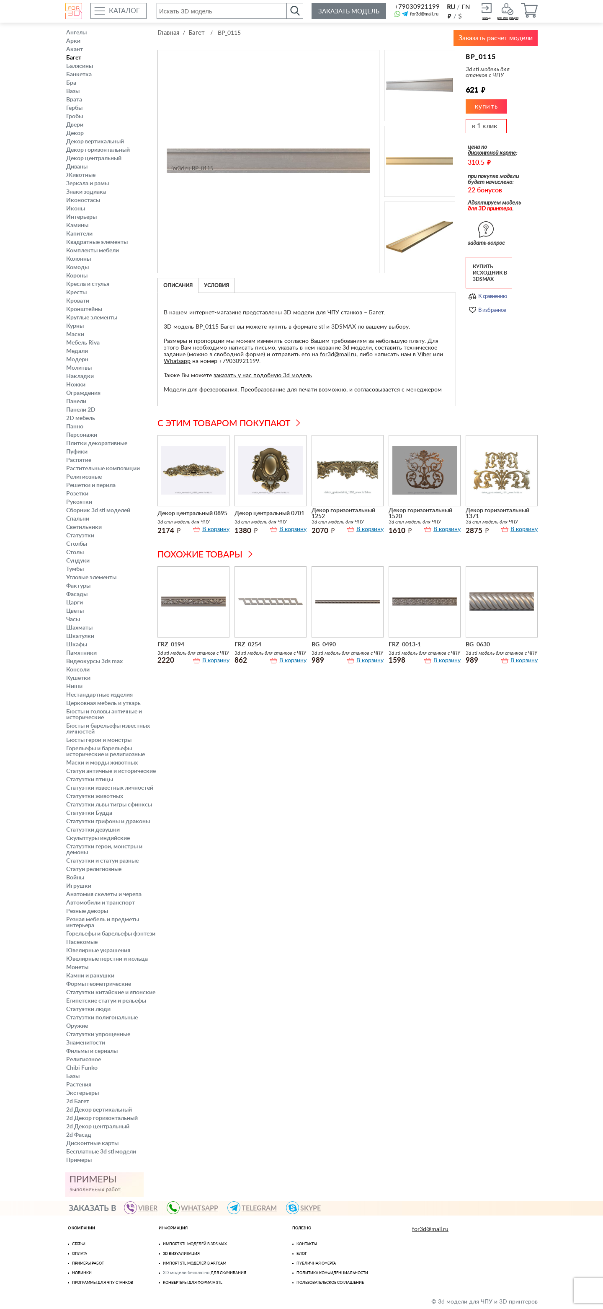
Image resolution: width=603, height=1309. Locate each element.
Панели (76, 401)
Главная (168, 33)
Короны (77, 276)
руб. (449, 16)
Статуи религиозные (93, 869)
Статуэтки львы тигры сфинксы (109, 805)
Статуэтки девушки (93, 830)
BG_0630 (478, 644)
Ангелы (76, 33)
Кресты (76, 292)
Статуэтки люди (88, 1009)
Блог (301, 1254)
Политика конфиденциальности (332, 1273)
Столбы (76, 544)
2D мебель (80, 418)
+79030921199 (416, 7)
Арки (73, 41)
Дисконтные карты (92, 1143)
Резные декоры (87, 911)
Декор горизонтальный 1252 (343, 512)
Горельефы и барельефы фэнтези (110, 934)
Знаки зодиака (86, 192)
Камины (77, 225)
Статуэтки (80, 536)
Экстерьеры (82, 1093)
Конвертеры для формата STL (192, 1283)
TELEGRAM (256, 1207)
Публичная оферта (316, 1263)
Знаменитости (85, 1043)
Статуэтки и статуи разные (102, 861)
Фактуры (78, 586)
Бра (71, 83)
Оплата (79, 1254)
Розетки (77, 494)
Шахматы (79, 628)
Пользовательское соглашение (330, 1283)
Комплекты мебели (92, 251)
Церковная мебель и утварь (103, 703)
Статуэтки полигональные (102, 1018)
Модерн (77, 360)
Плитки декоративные (96, 443)
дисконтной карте (492, 152)
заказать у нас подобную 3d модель (263, 375)
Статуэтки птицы (89, 780)
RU (451, 7)
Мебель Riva (83, 343)
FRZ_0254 (247, 644)
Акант (74, 49)
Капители (79, 234)
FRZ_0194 (170, 644)
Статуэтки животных (94, 796)
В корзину (215, 528)
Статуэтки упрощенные (98, 1034)
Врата (74, 100)
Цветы (75, 611)
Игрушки (78, 886)
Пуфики (77, 452)
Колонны (78, 259)
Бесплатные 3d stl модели (101, 1152)
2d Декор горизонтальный (102, 1118)
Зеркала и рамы (87, 184)
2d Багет (77, 1101)
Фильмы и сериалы (92, 1051)
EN (465, 7)
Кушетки (78, 678)
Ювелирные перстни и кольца (107, 959)
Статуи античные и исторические (111, 771)
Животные (80, 175)
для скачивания (228, 1273)
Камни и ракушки (90, 976)
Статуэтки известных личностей (109, 788)
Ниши (74, 686)
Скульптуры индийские (98, 838)
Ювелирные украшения (98, 951)
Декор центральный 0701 (269, 513)
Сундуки (78, 561)
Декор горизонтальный (98, 150)
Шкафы (76, 645)
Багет (73, 58)
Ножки (75, 385)
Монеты (77, 967)
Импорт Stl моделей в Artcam (194, 1263)
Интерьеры (81, 217)
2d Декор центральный (97, 1127)
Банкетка (79, 75)
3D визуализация (181, 1254)
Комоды (77, 267)
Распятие (78, 460)
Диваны (77, 167)
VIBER (144, 1207)
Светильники (84, 527)
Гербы (74, 108)
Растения (78, 1085)
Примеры (79, 1160)
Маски (75, 334)
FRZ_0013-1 (405, 644)
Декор (75, 133)
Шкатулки (80, 636)
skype (307, 1207)
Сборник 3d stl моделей (98, 510)
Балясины (79, 66)
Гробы (74, 116)
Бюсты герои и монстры (98, 740)
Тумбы (75, 569)
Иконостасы (83, 200)
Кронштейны (84, 309)
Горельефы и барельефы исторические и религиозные (105, 751)
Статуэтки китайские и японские (110, 992)
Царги (74, 603)
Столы (75, 552)
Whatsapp (177, 360)
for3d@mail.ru (424, 14)
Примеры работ (88, 1263)
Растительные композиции (103, 469)
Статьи (78, 1244)
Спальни (77, 519)
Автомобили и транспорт (100, 903)
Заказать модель (348, 11)
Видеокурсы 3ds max (94, 661)
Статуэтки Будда (89, 813)
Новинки (82, 1273)
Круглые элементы (91, 318)
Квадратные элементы (97, 242)
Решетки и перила (91, 485)
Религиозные (84, 477)
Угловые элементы (91, 578)
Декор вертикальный (95, 142)
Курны (75, 326)
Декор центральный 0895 (192, 513)
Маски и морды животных (102, 763)
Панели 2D (80, 410)
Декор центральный (93, 158)
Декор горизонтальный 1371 (497, 512)
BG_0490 (324, 644)
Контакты (306, 1244)
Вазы (73, 91)
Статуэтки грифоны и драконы (108, 821)
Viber (424, 354)
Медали (77, 351)
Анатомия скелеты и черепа (104, 894)
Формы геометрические (98, 984)
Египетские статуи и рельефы (106, 1001)
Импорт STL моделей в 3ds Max (195, 1244)
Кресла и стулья (87, 284)
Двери (74, 125)
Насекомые (82, 942)
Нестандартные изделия (99, 695)
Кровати (77, 301)
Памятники (81, 653)
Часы (73, 619)
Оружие (77, 1026)
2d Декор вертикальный (99, 1110)
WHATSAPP (196, 1207)
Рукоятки (79, 502)
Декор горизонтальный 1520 (420, 512)
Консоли (78, 670)
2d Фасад (78, 1135)
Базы (73, 1076)
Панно (74, 427)
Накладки (80, 376)
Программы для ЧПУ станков (102, 1283)
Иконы (75, 209)
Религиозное (83, 1060)
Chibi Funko (82, 1068)
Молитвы (79, 368)
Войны (75, 878)
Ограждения (83, 393)
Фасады (77, 594)
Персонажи (81, 435)
